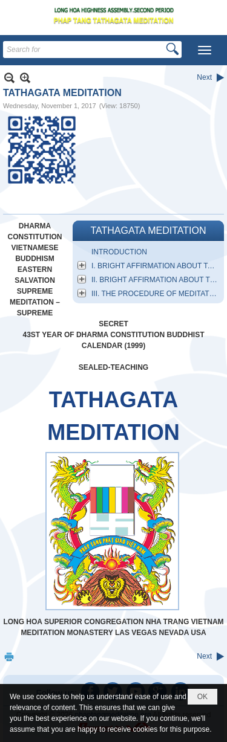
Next (204, 77)
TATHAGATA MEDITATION (148, 230)
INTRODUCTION (119, 252)
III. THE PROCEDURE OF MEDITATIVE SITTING (156, 293)
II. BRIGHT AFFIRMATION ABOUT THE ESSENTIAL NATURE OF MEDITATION (156, 280)
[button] (204, 50)
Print (9, 656)
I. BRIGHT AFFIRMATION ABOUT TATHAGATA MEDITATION (156, 266)
